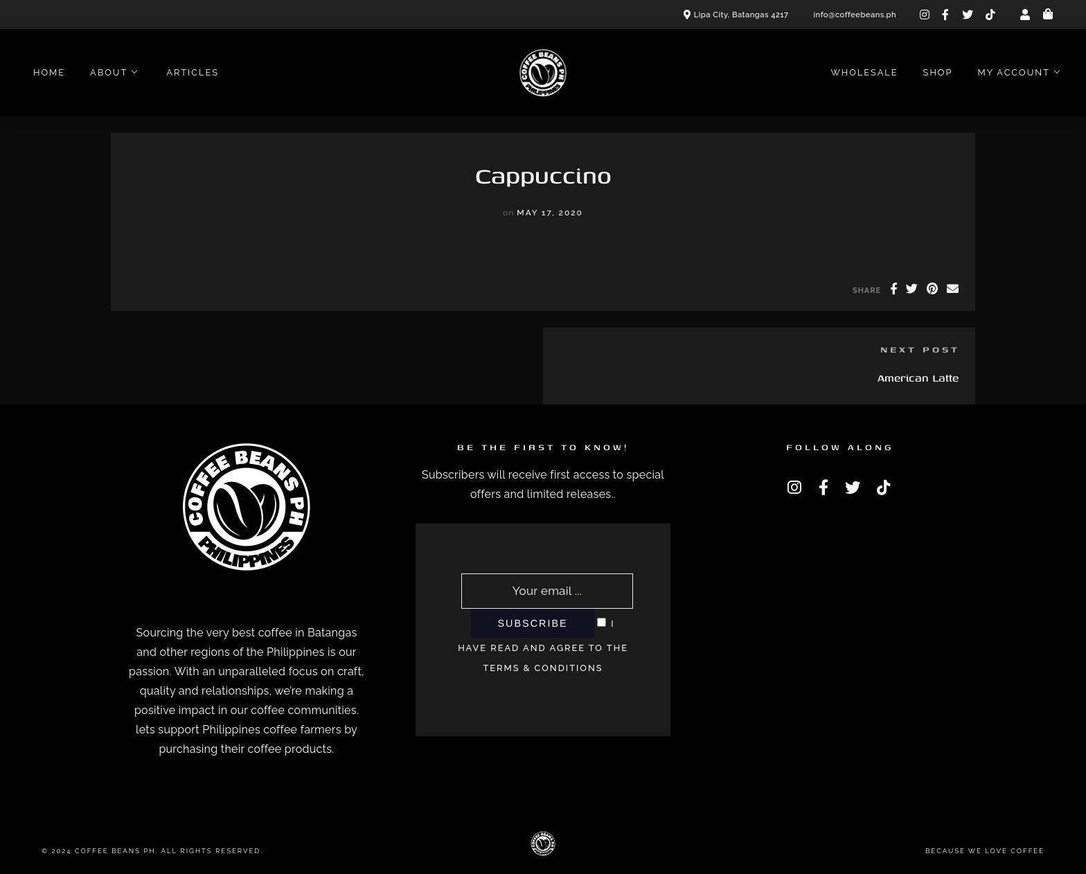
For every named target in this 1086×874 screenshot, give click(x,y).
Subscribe (532, 623)
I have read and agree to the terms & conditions (543, 645)
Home (49, 72)
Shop (938, 72)
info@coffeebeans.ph (855, 14)
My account (1013, 72)
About (108, 72)
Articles (192, 72)
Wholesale (864, 72)
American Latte (918, 378)
